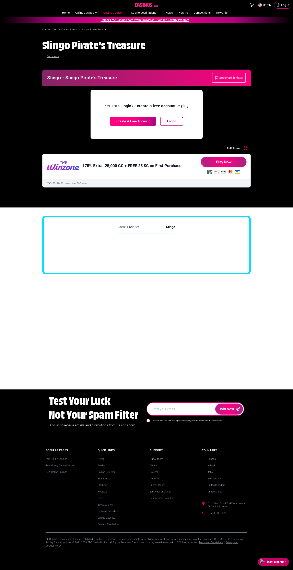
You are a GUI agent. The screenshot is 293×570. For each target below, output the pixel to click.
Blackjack (103, 485)
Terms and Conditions (211, 542)
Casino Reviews (106, 472)
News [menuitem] (169, 12)
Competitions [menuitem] (202, 12)
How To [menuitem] (183, 12)
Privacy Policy (157, 485)
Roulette (102, 491)
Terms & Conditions (160, 491)
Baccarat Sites (105, 504)
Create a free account (133, 121)
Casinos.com (49, 29)
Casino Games (69, 29)
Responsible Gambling (162, 498)
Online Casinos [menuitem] (86, 12)
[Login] (282, 5)
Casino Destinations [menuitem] (145, 12)
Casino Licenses (106, 517)
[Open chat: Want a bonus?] (273, 562)
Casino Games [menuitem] (114, 12)
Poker (101, 498)
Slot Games (104, 478)
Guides (101, 465)
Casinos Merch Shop (109, 524)
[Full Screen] (237, 148)
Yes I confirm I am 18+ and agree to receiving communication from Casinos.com (187, 420)
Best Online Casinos (56, 459)
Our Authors (156, 459)
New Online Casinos (56, 472)
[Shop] (252, 5)
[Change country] (264, 5)
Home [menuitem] (66, 12)
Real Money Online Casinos (60, 465)
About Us (155, 478)
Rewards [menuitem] (223, 12)
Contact (154, 465)
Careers (154, 472)
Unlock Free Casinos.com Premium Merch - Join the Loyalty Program (143, 20)
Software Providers (108, 511)
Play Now (216, 163)
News (101, 459)
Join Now (229, 409)
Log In (171, 121)
